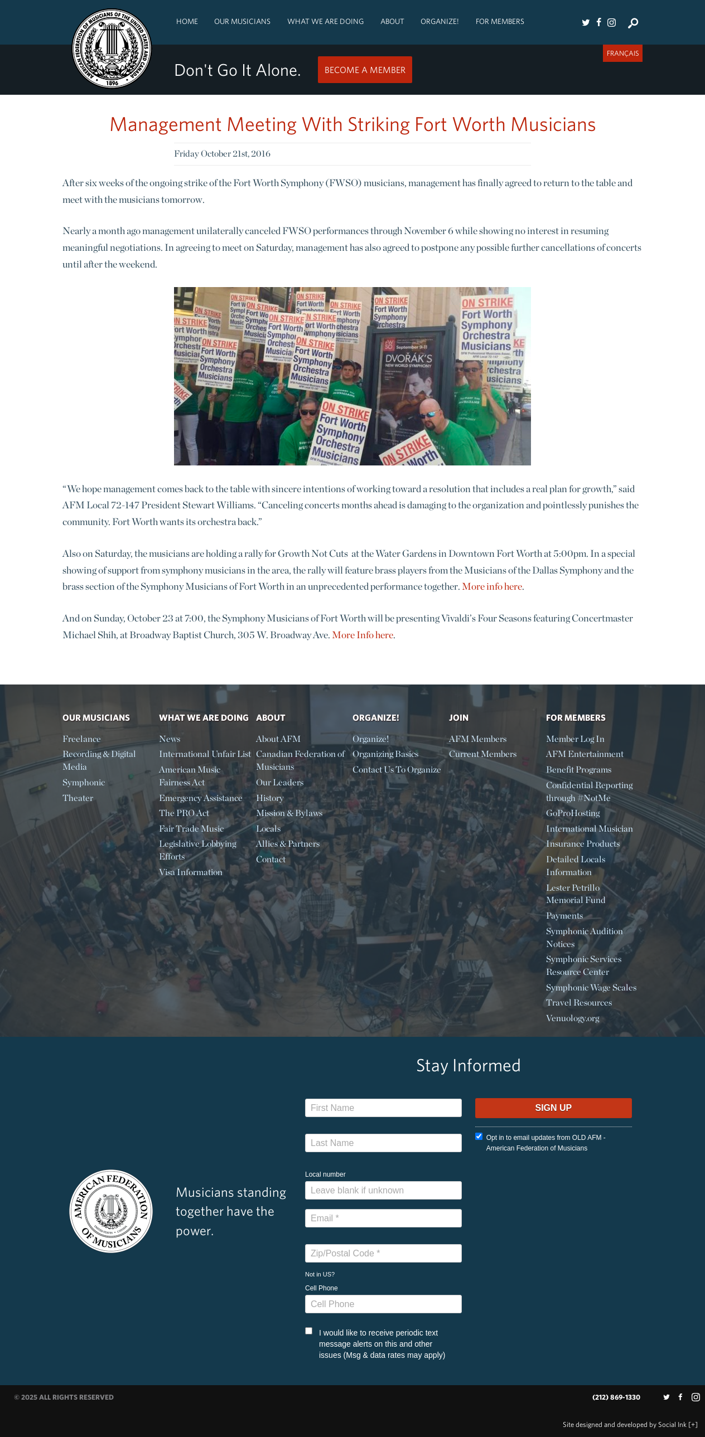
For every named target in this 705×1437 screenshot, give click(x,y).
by (625, 1424)
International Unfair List (205, 754)
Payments (564, 915)
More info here (492, 586)
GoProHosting (573, 813)
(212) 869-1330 (616, 1397)
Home (187, 21)
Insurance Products (583, 843)
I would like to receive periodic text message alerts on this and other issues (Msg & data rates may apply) (375, 1343)
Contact (271, 859)
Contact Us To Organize (396, 769)
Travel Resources (579, 1002)
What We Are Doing (325, 21)
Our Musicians (242, 21)
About (392, 21)
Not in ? (320, 1274)
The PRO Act (184, 813)
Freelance (81, 739)
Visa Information (191, 872)
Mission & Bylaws (289, 813)
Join (459, 717)
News (169, 739)
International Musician (589, 828)
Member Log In (575, 739)
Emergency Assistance (201, 798)
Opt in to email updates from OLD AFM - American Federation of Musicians (540, 1142)
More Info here (362, 634)
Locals (268, 828)
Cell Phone (321, 1288)
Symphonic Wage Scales (591, 987)
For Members (500, 21)
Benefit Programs (578, 769)
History (270, 798)
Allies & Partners (288, 843)
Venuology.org (572, 1018)
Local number (325, 1174)
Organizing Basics (385, 754)
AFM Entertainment (585, 754)
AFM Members (477, 739)
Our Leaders (279, 782)
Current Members (482, 754)
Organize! (440, 21)
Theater (77, 798)
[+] (693, 1424)
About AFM (278, 739)
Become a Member (365, 70)
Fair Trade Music (191, 828)
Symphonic (83, 782)
